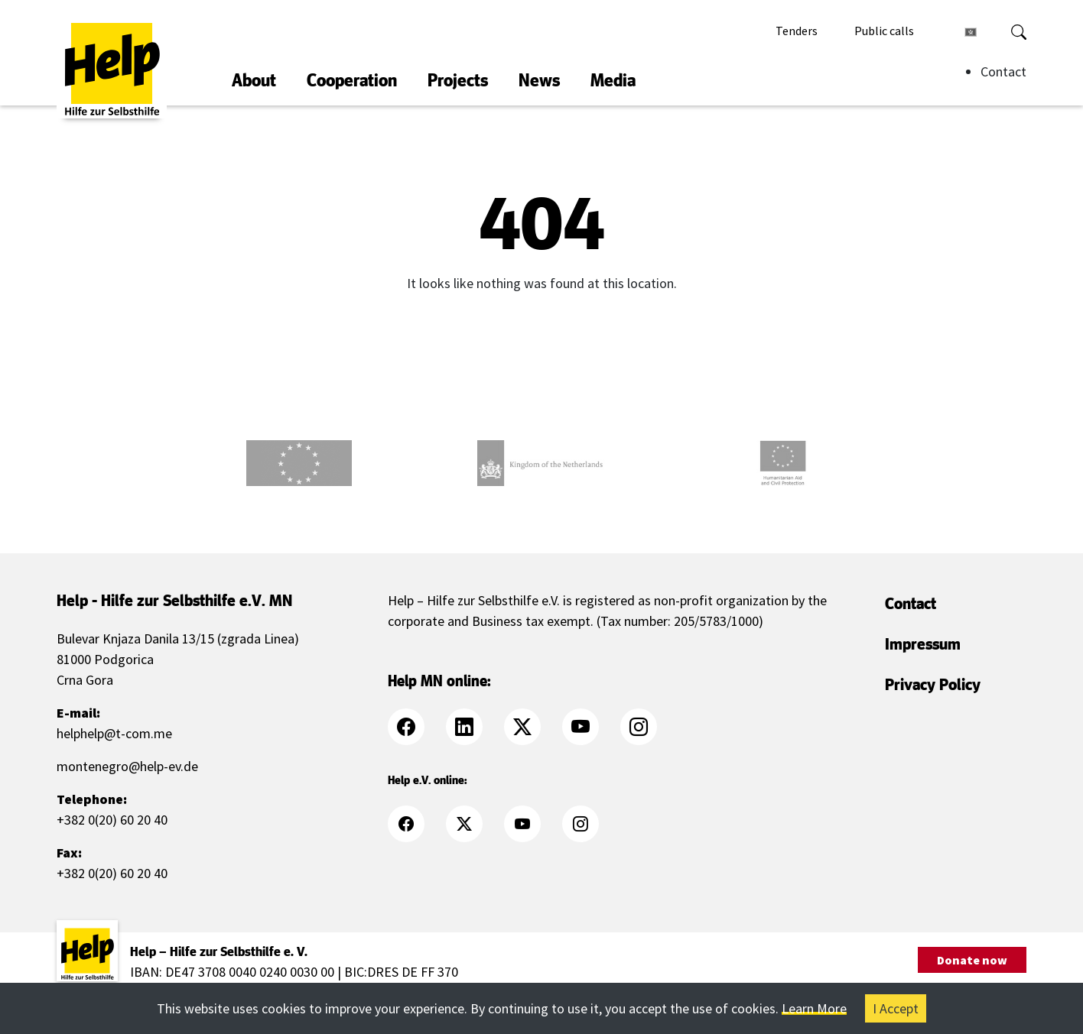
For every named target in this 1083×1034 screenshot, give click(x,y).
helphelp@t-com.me (114, 733)
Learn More (814, 1008)
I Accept (896, 1008)
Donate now (972, 960)
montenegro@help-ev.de (127, 766)
